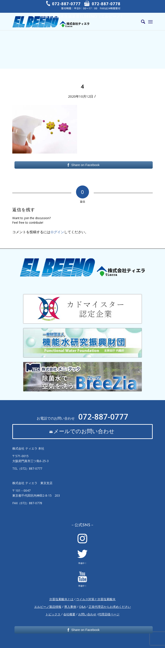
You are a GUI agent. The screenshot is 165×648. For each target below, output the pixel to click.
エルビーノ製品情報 (47, 607)
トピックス (52, 614)
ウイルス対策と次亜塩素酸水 (95, 599)
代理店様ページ (108, 614)
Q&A (82, 607)
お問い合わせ (87, 614)
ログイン (57, 232)
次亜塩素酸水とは (61, 599)
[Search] (141, 21)
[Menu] (150, 21)
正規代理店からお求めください (110, 607)
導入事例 (70, 607)
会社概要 (69, 614)
